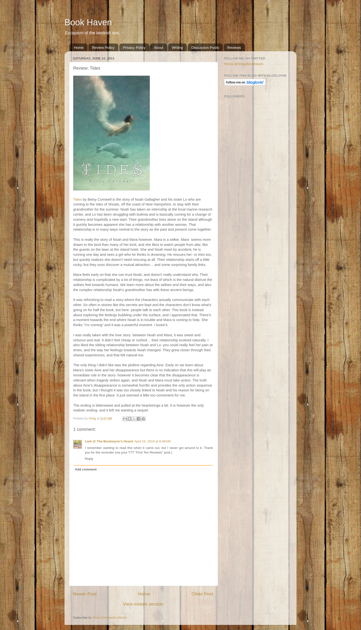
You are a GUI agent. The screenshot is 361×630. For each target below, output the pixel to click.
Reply (89, 459)
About (158, 47)
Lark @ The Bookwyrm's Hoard (109, 441)
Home (79, 47)
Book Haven (88, 22)
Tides (77, 199)
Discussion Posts (205, 47)
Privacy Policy (134, 47)
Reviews (234, 47)
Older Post (202, 593)
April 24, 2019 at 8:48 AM (152, 441)
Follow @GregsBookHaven (243, 64)
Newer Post (85, 593)
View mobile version (143, 604)
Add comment (86, 469)
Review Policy (103, 47)
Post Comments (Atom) (110, 617)
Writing (177, 47)
